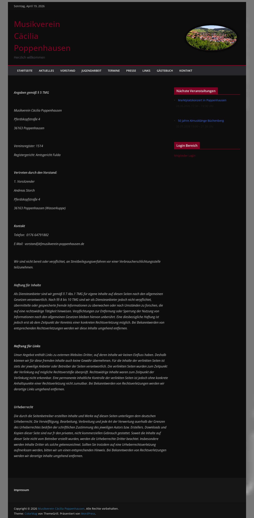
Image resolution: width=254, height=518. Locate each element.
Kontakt (185, 70)
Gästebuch (165, 70)
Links (146, 70)
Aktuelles (46, 70)
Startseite (25, 70)
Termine (114, 70)
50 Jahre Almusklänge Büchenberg (201, 121)
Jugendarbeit (91, 70)
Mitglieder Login (185, 155)
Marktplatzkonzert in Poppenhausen (202, 100)
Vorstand (67, 70)
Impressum (21, 490)
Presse (131, 70)
